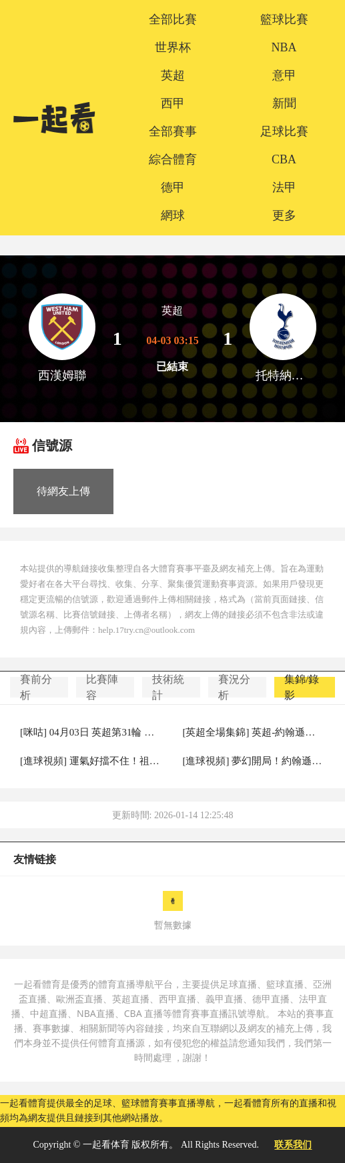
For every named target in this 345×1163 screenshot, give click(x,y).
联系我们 (293, 1145)
